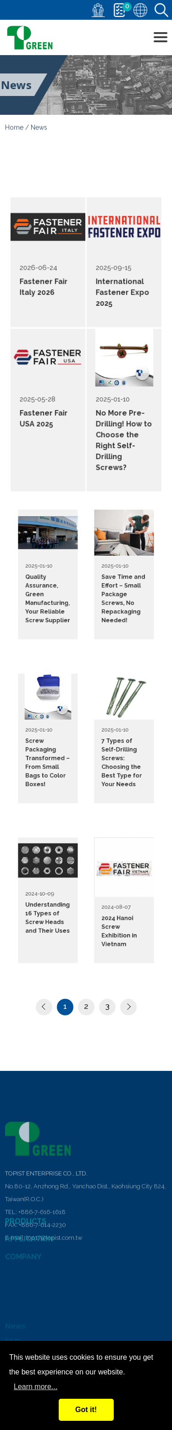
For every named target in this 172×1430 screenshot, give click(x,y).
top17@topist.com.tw (54, 1301)
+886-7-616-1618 (42, 1275)
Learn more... (35, 1387)
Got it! (86, 1409)
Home (14, 129)
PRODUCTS (25, 1229)
